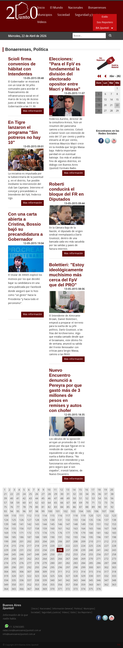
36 (99, 494)
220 (52, 546)
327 (68, 576)
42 (24, 498)
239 (83, 550)
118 (75, 516)
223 (75, 546)
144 (44, 524)
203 (37, 541)
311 (60, 572)
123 (114, 516)
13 (67, 490)
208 (75, 541)
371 (60, 589)
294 (44, 567)
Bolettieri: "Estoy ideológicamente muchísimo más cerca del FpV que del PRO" (66, 274)
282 (68, 563)
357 (68, 585)
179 (83, 533)
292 (29, 567)
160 (52, 528)
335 (14, 580)
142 (29, 524)
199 (6, 541)
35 (93, 494)
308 (37, 572)
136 (98, 520)
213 (114, 541)
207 (68, 541)
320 (14, 576)
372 (68, 589)
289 (6, 567)
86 (74, 507)
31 (68, 494)
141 (21, 524)
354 (44, 585)
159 (44, 528)
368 (37, 589)
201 (21, 541)
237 (68, 550)
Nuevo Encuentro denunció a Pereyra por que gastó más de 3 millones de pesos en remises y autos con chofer (65, 390)
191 (60, 537)
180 (91, 533)
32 (74, 494)
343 (75, 580)
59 (17, 503)
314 (83, 572)
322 (29, 576)
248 (37, 554)
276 (21, 563)
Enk (118, 645)
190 (52, 537)
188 (37, 537)
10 (49, 490)
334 (6, 580)
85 (68, 507)
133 (75, 520)
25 (30, 494)
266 (60, 559)
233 (37, 550)
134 (83, 520)
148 (75, 524)
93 (5, 511)
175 (52, 533)
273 (114, 559)
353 (37, 585)
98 (36, 511)
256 (98, 554)
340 (52, 580)
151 (98, 524)
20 (111, 490)
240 (91, 550)
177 (68, 533)
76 (11, 507)
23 (17, 494)
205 (52, 541)
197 (106, 537)
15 (80, 490)
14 (74, 490)
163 (75, 528)
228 (114, 546)
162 (68, 528)
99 (43, 511)
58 (11, 503)
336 (21, 580)
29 (55, 494)
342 (68, 580)
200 (14, 541)
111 (21, 516)
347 (106, 580)
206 (60, 541)
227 (106, 546)
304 (6, 572)
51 (80, 498)
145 (52, 524)
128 (37, 520)
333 (114, 576)
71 (93, 503)
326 (60, 576)
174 (44, 533)
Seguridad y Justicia (88, 15)
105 (88, 511)
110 (14, 516)
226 (98, 546)
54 (99, 498)
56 (112, 498)
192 (68, 537)
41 (17, 498)
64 (49, 503)
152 (106, 524)
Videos (41, 22)
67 (68, 503)
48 (61, 498)
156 (21, 528)
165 (91, 528)
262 (29, 559)
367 (29, 589)
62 (36, 503)
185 (14, 537)
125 (14, 520)
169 (6, 533)
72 (99, 503)
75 (5, 507)
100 (50, 511)
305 (14, 572)
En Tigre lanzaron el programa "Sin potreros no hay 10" (24, 132)
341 (60, 580)
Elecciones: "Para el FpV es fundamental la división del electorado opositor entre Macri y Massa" (65, 73)
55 (105, 498)
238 (75, 550)
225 (91, 546)
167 (106, 528)
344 (83, 580)
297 (68, 567)
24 (24, 494)
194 (83, 537)
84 (61, 507)
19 (105, 490)
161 (60, 528)
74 (112, 503)
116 (60, 516)
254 (83, 554)
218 (37, 546)
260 (14, 559)
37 (105, 494)
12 (61, 490)
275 (14, 563)
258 (114, 554)
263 (37, 559)
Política (77, 609)
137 (106, 520)
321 (21, 576)
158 (37, 528)
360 (91, 585)
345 (91, 580)
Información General (62, 609)
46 (49, 498)
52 (87, 498)
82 (49, 507)
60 (24, 503)
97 (30, 511)
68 (74, 503)
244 (6, 554)
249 (44, 554)
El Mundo (56, 7)
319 (6, 576)
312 (68, 572)
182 (106, 533)
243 (114, 550)
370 (52, 589)
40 (11, 498)
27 (43, 494)
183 (114, 533)
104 (81, 511)
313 (75, 572)
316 (98, 572)
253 (75, 554)
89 (93, 507)
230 (14, 550)
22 (11, 494)
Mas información (32, 111)
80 (36, 507)
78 (24, 507)
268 (75, 559)
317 (106, 572)
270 (91, 559)
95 (17, 511)
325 (52, 576)
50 (74, 498)
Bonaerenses (96, 8)
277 (29, 563)
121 (98, 516)
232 (29, 550)
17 (92, 490)
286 (98, 563)
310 (52, 572)
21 (5, 494)
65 (55, 503)
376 (98, 589)
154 (6, 528)
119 (83, 516)
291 (21, 567)
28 (49, 494)
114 (44, 516)
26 (36, 494)
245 (14, 554)
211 (98, 541)
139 (6, 524)
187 (29, 537)
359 (83, 585)
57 (5, 503)
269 (83, 559)
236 (60, 550)
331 (98, 576)
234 (44, 550)
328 (75, 576)
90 (99, 507)
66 (61, 503)
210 (91, 541)
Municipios (44, 15)
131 (60, 520)
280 (52, 563)
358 (75, 585)
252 (68, 554)
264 (44, 559)
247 (29, 554)
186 (21, 537)
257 (106, 554)
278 (37, 563)
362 (106, 585)
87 (80, 507)
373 (75, 589)
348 (114, 580)
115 (52, 516)
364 (6, 589)
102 (65, 511)
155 (14, 528)
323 (37, 576)
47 (55, 498)
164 (83, 528)
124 (6, 520)
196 (98, 537)
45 (43, 498)
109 (6, 516)
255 (91, 554)
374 (83, 589)
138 (114, 520)
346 (98, 580)
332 (106, 576)
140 (14, 524)
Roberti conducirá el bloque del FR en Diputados (66, 192)
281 (60, 563)
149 (83, 524)
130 (52, 520)
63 (43, 503)
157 (29, 528)
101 (58, 511)
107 (104, 511)
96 (24, 511)
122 (106, 516)
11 (55, 490)
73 (105, 503)
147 (68, 524)
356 (60, 585)
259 (6, 559)
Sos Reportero (105, 22)
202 (29, 541)
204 (44, 541)
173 (37, 533)
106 (96, 511)
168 (114, 528)
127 (29, 520)
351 (21, 585)
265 (52, 559)
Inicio (41, 7)
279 (44, 563)
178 (75, 533)
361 (98, 585)
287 (106, 563)
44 (36, 498)
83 (55, 507)
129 (44, 520)
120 (91, 516)
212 (106, 541)
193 (75, 537)
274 (6, 563)
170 (14, 533)
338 (37, 580)
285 (91, 563)
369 (44, 589)
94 (11, 511)
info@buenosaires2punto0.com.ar (19, 634)
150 (91, 524)
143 (37, 524)
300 (91, 567)
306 (21, 572)
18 (99, 490)
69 (80, 503)
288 (114, 563)
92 (112, 507)
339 (44, 580)
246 (21, 554)
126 (21, 520)
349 (6, 585)
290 (14, 567)
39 (5, 498)
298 (75, 567)
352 (29, 585)
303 (114, 567)
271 (98, 559)
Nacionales (75, 7)
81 (43, 507)
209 (83, 541)
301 (98, 567)
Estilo (105, 16)
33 (80, 494)
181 (98, 533)
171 (21, 533)
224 (83, 546)
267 (68, 559)
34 (87, 494)
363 (114, 585)
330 (91, 576)
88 (87, 507)
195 (91, 537)
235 (52, 550)
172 (29, 533)
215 (14, 546)
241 (98, 550)
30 (61, 494)
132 (68, 520)
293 (37, 567)
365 (14, 589)
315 (91, 572)
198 (114, 537)
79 (30, 507)
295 (52, 567)
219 (44, 546)
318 (114, 572)
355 (52, 585)
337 (29, 580)
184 (6, 537)
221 (60, 546)
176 (60, 533)
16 (86, 490)
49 (68, 498)
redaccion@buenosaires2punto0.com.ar (22, 630)
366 (21, 589)
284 (83, 563)
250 (52, 554)
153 (114, 524)
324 (44, 576)
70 (87, 503)
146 (60, 524)
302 (106, 567)
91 (105, 507)
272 (106, 559)
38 (112, 494)
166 (98, 528)
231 (21, 550)
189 (44, 537)
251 (60, 554)
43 (30, 498)
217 (29, 546)
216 (21, 546)
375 (91, 589)
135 (91, 520)
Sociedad (63, 15)
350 (14, 585)
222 (68, 546)
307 (29, 572)
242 (106, 550)
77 (17, 507)
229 (6, 550)
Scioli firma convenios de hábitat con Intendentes (22, 66)
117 (68, 516)
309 (44, 572)
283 (75, 563)
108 (112, 511)
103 (73, 511)
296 (60, 567)
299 (83, 567)
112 (29, 516)
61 (30, 503)
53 (93, 498)
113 (37, 516)
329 (83, 576)
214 (6, 546)
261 (21, 559)
